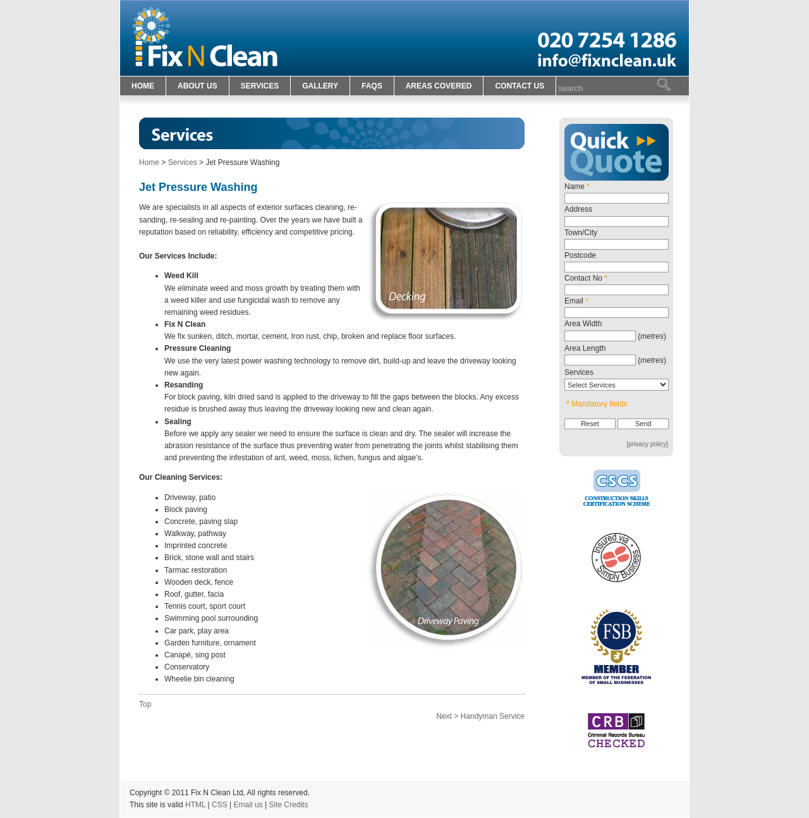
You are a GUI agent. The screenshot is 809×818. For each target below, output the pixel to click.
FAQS (372, 86)
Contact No (585, 278)
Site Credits (288, 804)
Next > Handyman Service (480, 716)
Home (149, 162)
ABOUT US (197, 86)
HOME (142, 86)
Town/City (580, 232)
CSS (220, 804)
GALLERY (320, 86)
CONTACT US (519, 86)
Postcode (580, 255)
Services (182, 162)
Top (145, 704)
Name (577, 186)
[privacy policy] (647, 444)
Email (576, 300)
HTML (195, 804)
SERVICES (260, 86)
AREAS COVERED (439, 86)
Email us (248, 804)
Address (578, 209)
